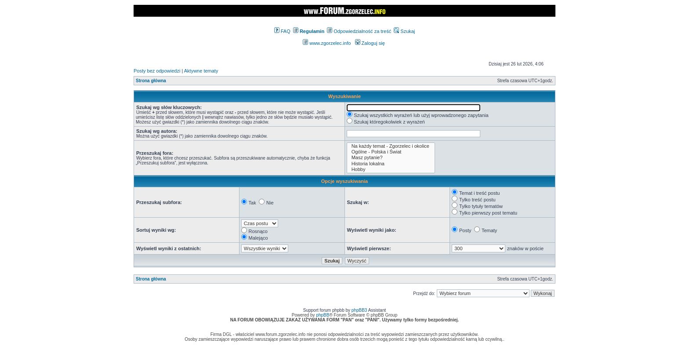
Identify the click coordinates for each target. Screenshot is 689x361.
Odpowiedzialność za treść (359, 31)
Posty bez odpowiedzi (157, 70)
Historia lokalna (391, 164)
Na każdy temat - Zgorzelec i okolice (391, 146)
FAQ (282, 31)
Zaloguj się (370, 43)
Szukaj (404, 31)
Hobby (391, 169)
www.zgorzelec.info (327, 43)
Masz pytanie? (391, 157)
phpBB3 (359, 310)
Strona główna (151, 80)
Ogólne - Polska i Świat (391, 152)
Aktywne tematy (201, 70)
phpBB (322, 315)
